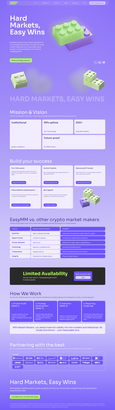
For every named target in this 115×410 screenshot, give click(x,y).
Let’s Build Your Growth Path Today (25, 398)
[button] (45, 3)
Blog (66, 3)
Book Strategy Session (51, 184)
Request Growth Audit (19, 184)
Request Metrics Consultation (21, 206)
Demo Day (75, 3)
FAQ (84, 3)
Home (35, 3)
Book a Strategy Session (97, 3)
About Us (56, 3)
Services (45, 3)
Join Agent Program (50, 206)
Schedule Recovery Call (83, 184)
